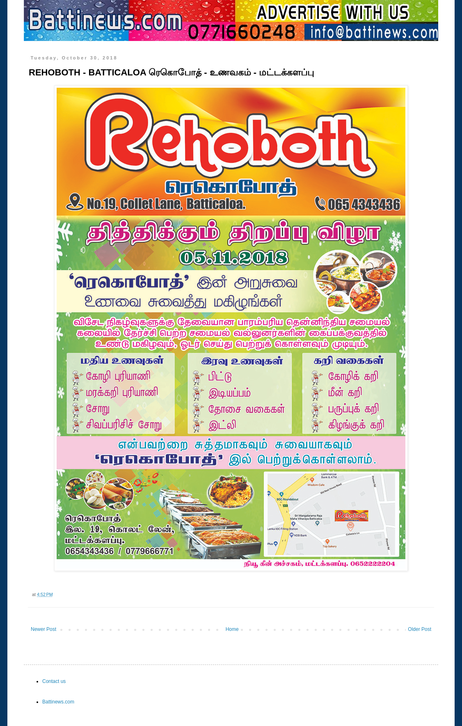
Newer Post (43, 629)
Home (232, 629)
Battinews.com (58, 702)
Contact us (54, 681)
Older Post (419, 629)
